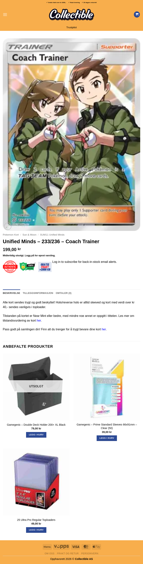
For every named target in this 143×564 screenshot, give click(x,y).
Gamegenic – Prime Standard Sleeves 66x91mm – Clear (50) (107, 426)
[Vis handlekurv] (137, 14)
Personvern (89, 553)
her (39, 320)
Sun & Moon (29, 234)
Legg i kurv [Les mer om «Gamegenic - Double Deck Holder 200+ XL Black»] (36, 435)
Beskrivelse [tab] (11, 293)
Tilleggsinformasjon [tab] (38, 293)
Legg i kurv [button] (106, 438)
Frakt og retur (68, 553)
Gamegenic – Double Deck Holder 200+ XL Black (36, 424)
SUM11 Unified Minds (52, 234)
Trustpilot (71, 27)
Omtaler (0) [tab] (64, 293)
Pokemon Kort (11, 234)
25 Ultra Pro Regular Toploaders (36, 519)
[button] (5, 14)
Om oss (50, 553)
